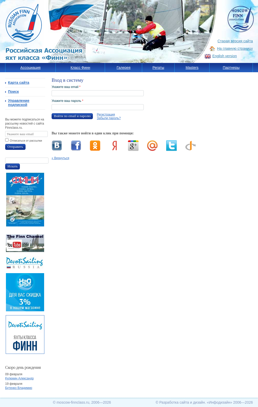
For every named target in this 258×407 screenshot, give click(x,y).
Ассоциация (30, 68)
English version (224, 56)
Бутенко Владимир (18, 388)
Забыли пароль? (109, 118)
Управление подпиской (18, 103)
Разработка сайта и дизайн (182, 402)
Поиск (13, 91)
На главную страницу (235, 48)
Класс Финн (80, 68)
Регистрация (106, 114)
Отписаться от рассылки (26, 140)
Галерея (124, 68)
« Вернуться (60, 158)
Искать (12, 166)
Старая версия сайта (235, 41)
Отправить (15, 147)
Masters (192, 68)
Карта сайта (18, 82)
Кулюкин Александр (19, 378)
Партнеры (231, 68)
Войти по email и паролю (72, 116)
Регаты (158, 68)
